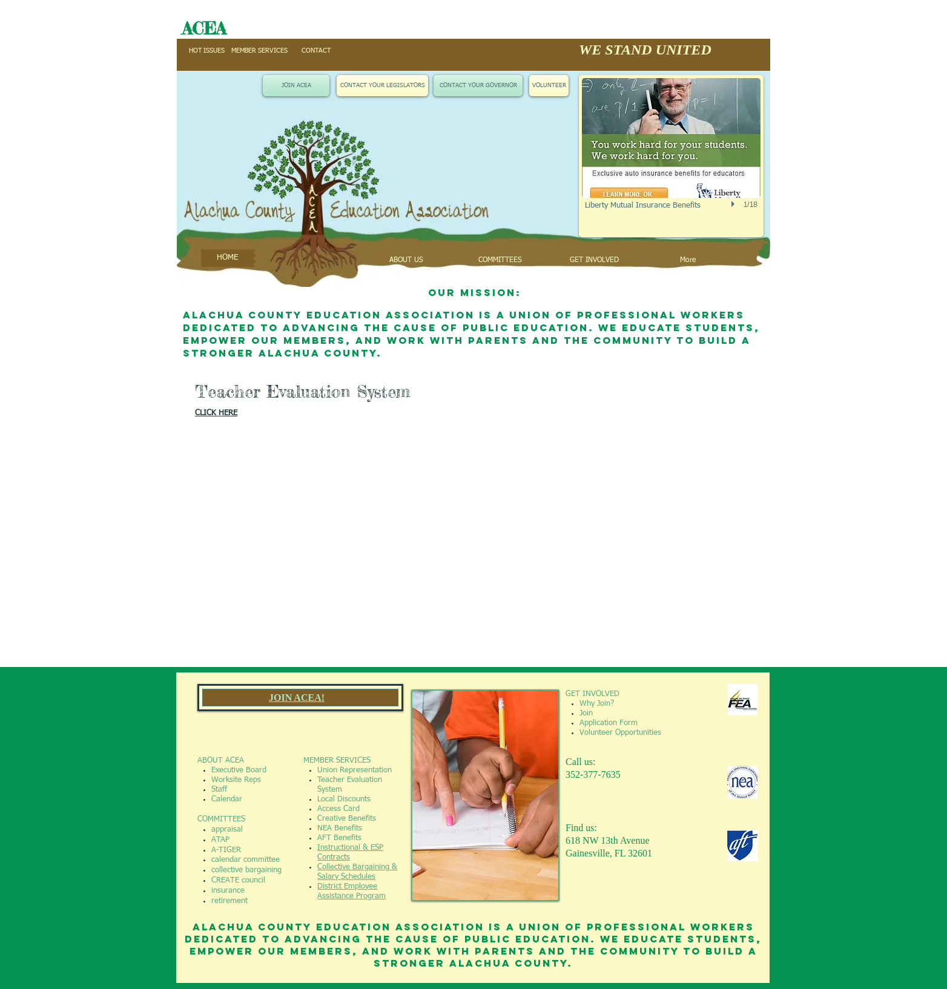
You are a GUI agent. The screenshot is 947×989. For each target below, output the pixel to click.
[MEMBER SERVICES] (259, 51)
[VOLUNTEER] (549, 85)
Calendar (226, 799)
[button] (671, 156)
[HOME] (227, 258)
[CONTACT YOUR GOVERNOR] (478, 85)
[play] (734, 204)
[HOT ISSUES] (206, 51)
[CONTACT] (316, 51)
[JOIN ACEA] (296, 85)
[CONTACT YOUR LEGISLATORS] (382, 85)
